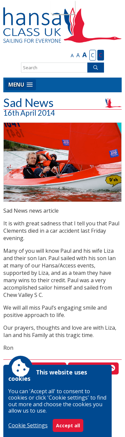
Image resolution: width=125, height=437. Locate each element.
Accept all (68, 425)
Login (62, 7)
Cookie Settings (28, 425)
